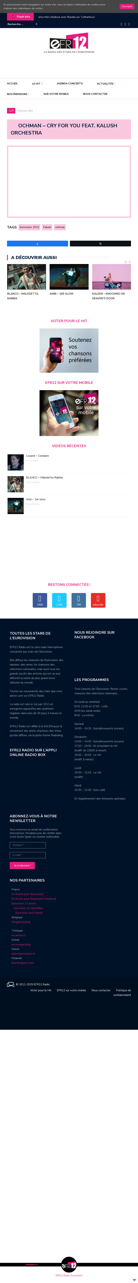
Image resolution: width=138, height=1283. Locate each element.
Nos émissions (17, 94)
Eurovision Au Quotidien (27, 909)
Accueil (12, 83)
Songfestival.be (21, 923)
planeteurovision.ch (23, 955)
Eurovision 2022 (30, 228)
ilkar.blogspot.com (23, 964)
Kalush (49, 228)
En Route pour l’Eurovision (27, 895)
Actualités (105, 83)
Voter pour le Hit (40, 992)
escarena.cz (19, 937)
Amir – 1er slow (61, 295)
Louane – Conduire (37, 457)
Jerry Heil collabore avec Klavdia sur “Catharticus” (66, 17)
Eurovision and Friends (26, 914)
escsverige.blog (21, 946)
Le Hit (36, 83)
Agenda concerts (70, 83)
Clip (11, 110)
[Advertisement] (69, 64)
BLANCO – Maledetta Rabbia (22, 297)
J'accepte (127, 6)
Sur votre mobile (56, 94)
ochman (63, 228)
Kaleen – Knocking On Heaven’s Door (108, 297)
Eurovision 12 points (24, 905)
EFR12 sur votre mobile (71, 992)
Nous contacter (95, 94)
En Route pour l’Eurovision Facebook (34, 900)
